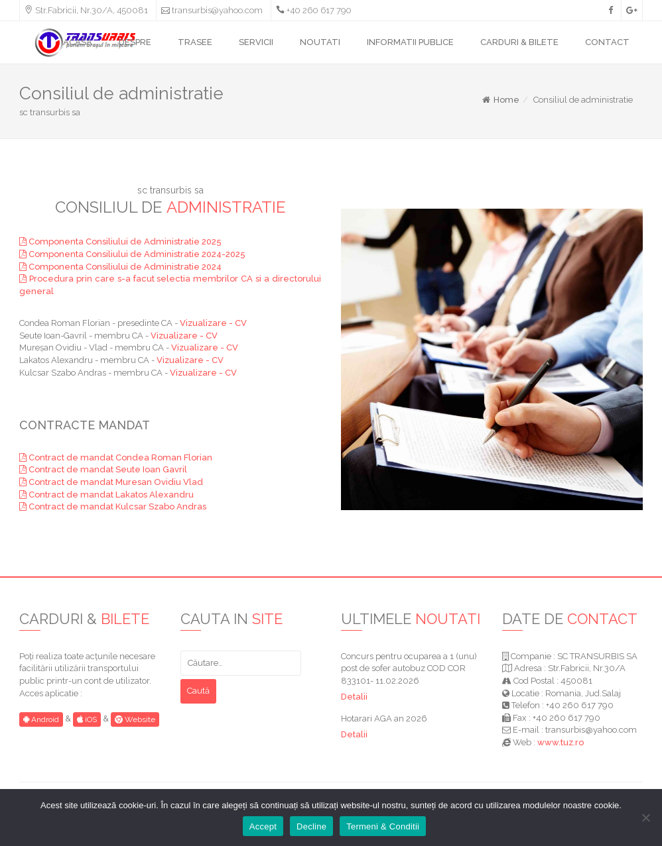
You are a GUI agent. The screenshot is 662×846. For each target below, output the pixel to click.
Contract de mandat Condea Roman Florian (115, 457)
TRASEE (195, 42)
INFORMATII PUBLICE (410, 42)
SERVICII (256, 42)
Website (135, 719)
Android (41, 719)
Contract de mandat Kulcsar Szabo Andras (112, 506)
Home (499, 100)
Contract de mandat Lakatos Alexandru (106, 495)
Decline (311, 826)
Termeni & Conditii (382, 826)
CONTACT (607, 42)
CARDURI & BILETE (519, 42)
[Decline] (645, 817)
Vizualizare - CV (213, 323)
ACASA (77, 42)
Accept (263, 826)
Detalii (354, 697)
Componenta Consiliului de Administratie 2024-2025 (132, 254)
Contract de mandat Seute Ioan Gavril (103, 469)
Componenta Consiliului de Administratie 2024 (120, 267)
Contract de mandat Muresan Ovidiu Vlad (111, 482)
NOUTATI (320, 42)
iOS (87, 719)
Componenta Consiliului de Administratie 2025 (120, 241)
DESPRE (135, 42)
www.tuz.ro (560, 742)
